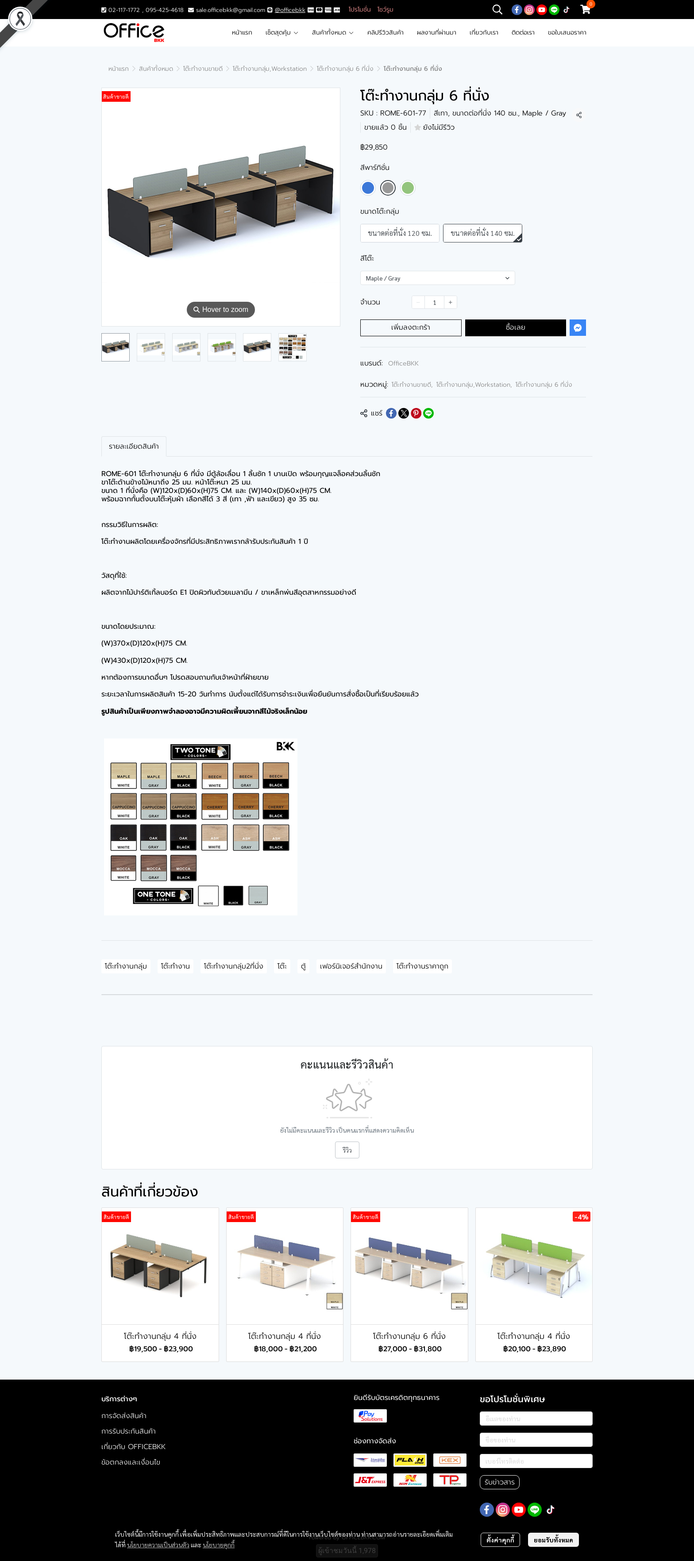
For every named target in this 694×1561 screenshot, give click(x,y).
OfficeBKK (403, 363)
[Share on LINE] (428, 413)
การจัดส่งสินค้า (124, 1416)
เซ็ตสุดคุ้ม (282, 32)
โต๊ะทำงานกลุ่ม (126, 966)
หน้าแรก (242, 32)
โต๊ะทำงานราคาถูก (422, 966)
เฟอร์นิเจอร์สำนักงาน (351, 966)
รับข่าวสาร (500, 1482)
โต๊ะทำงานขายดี (203, 68)
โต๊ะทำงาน (175, 966)
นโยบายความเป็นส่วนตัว (158, 1545)
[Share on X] (403, 413)
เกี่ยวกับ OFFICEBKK (133, 1447)
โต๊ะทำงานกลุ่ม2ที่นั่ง (233, 966)
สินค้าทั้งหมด (333, 32)
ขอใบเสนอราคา (567, 32)
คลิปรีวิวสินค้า (385, 32)
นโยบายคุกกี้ (219, 1545)
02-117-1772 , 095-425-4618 (142, 10)
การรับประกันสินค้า (128, 1431)
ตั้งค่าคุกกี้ (500, 1540)
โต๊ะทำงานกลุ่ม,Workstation (270, 68)
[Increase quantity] (450, 302)
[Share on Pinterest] (416, 413)
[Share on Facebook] (391, 413)
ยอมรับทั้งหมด (553, 1540)
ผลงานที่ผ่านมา (436, 32)
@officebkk (290, 10)
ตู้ (303, 966)
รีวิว (347, 1150)
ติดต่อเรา (523, 32)
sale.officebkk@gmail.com (230, 10)
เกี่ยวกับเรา (484, 32)
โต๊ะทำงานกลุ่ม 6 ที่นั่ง (345, 68)
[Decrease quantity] (418, 302)
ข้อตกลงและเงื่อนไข (130, 1462)
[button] (497, 9)
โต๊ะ (282, 966)
